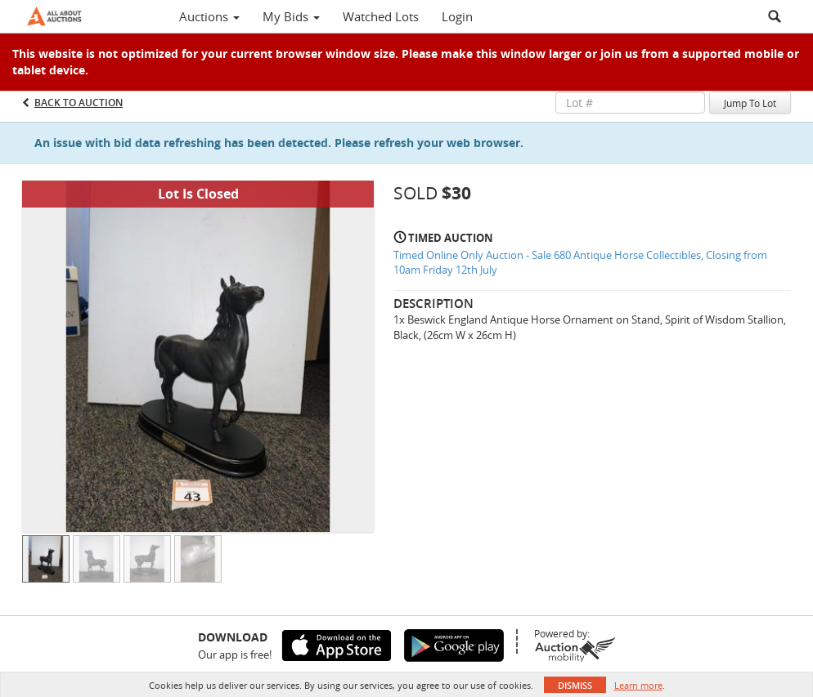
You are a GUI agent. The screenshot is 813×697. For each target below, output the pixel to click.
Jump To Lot (750, 102)
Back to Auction (78, 102)
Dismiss (575, 685)
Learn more (638, 685)
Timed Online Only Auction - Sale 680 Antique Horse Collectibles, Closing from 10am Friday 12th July (580, 263)
